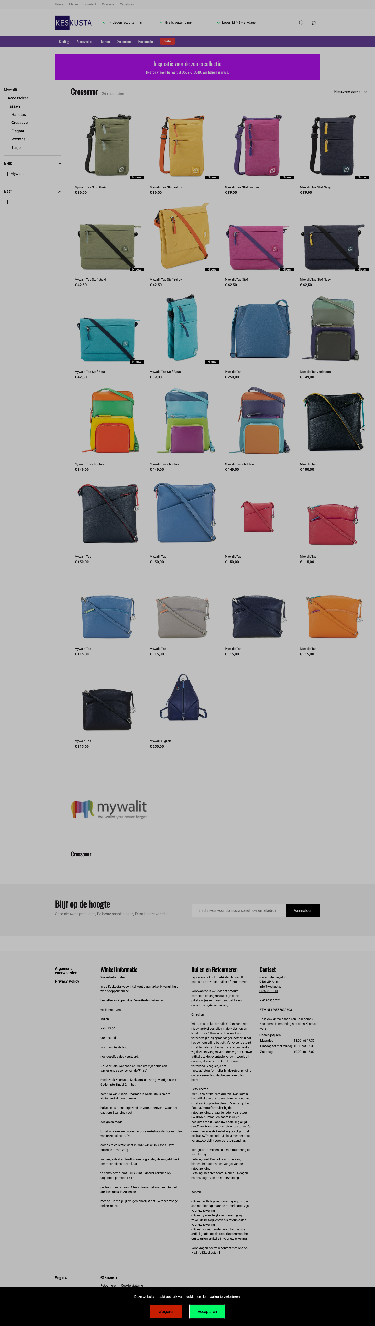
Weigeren (166, 1311)
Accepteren (207, 1311)
